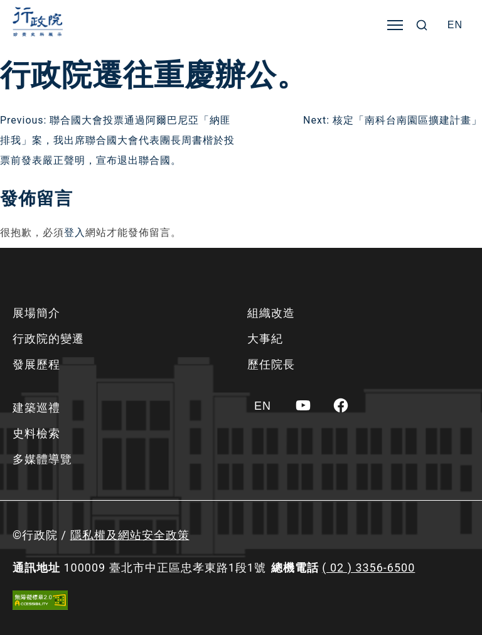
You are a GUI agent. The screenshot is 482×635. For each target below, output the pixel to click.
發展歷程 (36, 364)
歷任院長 (271, 364)
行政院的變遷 (48, 338)
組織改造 (271, 312)
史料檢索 (36, 433)
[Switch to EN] (455, 25)
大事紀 (265, 338)
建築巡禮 (36, 407)
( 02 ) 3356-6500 (368, 567)
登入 (74, 232)
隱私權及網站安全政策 (130, 535)
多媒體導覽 (42, 459)
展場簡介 (36, 312)
